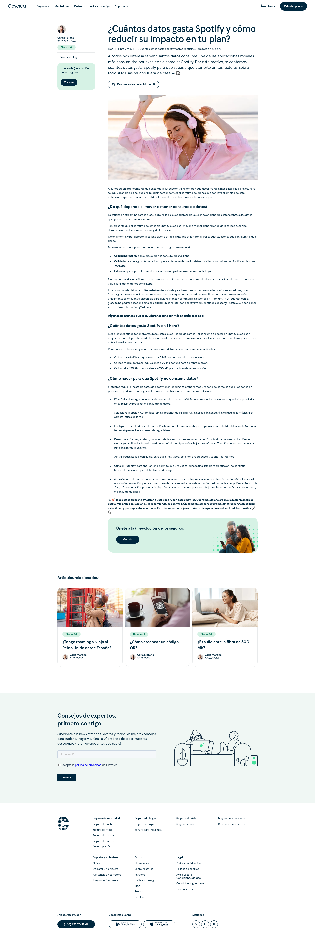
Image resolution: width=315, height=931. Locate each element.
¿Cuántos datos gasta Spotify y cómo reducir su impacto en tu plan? (179, 49)
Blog (110, 49)
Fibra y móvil (126, 49)
